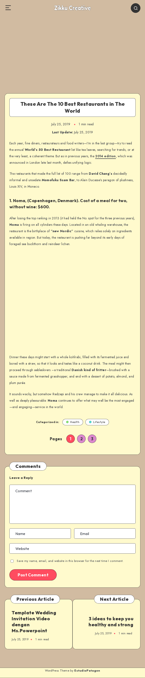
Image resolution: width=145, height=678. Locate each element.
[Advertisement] (72, 51)
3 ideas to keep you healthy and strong (111, 621)
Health (72, 422)
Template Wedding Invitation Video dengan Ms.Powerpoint (34, 621)
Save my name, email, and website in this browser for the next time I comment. (70, 561)
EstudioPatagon (87, 670)
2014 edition (105, 156)
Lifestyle (97, 422)
